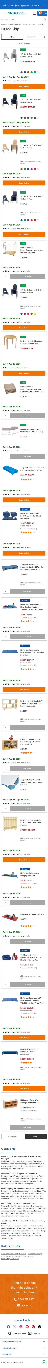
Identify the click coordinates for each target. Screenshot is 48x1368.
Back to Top (44, 1362)
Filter (12, 37)
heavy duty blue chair (10, 1259)
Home (3, 24)
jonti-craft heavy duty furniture (13, 1254)
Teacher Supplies (28, 24)
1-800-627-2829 (26, 1299)
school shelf (6, 1256)
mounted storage (35, 1254)
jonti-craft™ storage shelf (22, 1256)
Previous (12, 1136)
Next (36, 1136)
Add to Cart (27, 277)
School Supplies (14, 24)
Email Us (26, 1305)
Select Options (24, 86)
